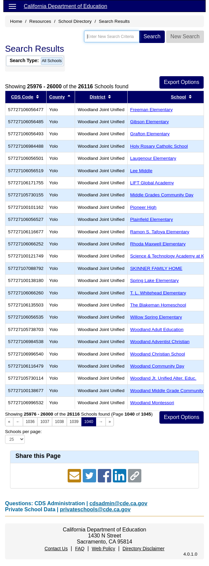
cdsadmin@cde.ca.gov (118, 503)
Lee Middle (141, 170)
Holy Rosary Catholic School (159, 146)
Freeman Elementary (151, 109)
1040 (88, 421)
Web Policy (103, 548)
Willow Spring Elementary (156, 317)
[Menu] (12, 6)
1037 (44, 421)
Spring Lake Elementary (154, 280)
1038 (59, 421)
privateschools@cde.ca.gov (95, 509)
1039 (74, 421)
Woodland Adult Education (157, 329)
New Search (185, 36)
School (178, 96)
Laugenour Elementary (153, 158)
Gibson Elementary (149, 121)
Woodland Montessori (152, 402)
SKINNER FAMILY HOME (156, 268)
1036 (30, 421)
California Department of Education (65, 6)
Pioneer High (143, 207)
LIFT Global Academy (152, 182)
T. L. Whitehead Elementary (158, 292)
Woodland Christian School (157, 354)
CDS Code (22, 96)
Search (152, 36)
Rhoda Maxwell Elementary (158, 243)
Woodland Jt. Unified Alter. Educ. (163, 378)
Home (16, 21)
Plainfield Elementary (151, 219)
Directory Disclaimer (143, 548)
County (57, 96)
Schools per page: (23, 431)
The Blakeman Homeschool (158, 305)
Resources (40, 21)
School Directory (75, 21)
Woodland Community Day (157, 366)
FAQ (79, 548)
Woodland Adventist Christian (160, 341)
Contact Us (56, 548)
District (98, 96)
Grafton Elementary (150, 133)
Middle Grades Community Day (162, 194)
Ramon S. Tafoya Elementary (160, 231)
